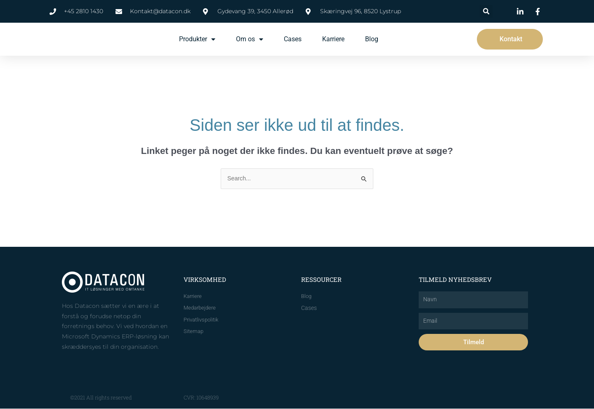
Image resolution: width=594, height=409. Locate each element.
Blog (371, 39)
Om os (249, 39)
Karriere (333, 39)
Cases (293, 39)
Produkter (197, 39)
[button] (486, 11)
